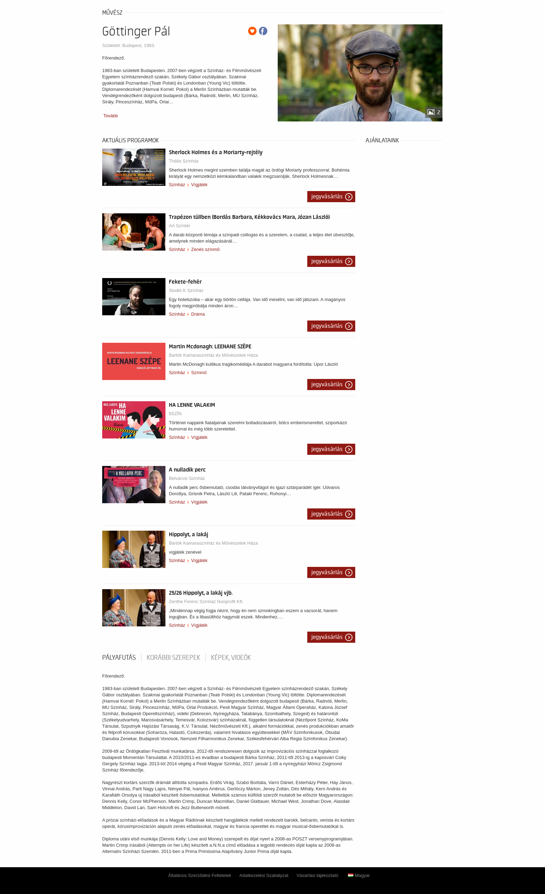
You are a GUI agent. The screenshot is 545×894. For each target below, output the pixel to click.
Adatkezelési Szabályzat (263, 875)
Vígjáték (199, 184)
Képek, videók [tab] (231, 658)
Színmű (198, 372)
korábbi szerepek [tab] (173, 658)
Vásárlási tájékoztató (317, 875)
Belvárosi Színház (187, 478)
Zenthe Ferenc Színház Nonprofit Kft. (206, 601)
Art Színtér (179, 225)
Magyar (359, 875)
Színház (177, 184)
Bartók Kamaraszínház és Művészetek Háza (213, 355)
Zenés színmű (205, 249)
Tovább (110, 115)
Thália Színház (184, 161)
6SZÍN (175, 413)
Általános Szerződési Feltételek (199, 875)
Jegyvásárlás (327, 196)
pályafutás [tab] (119, 658)
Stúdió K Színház (186, 290)
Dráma (198, 314)
